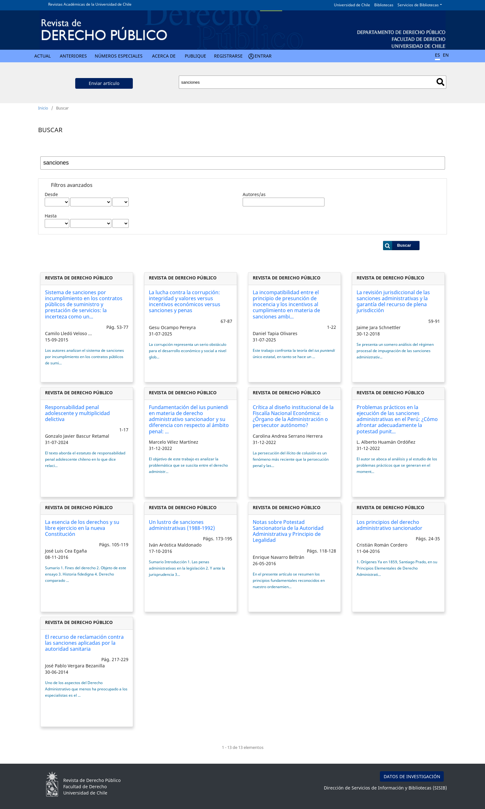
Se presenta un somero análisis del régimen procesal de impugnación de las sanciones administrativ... (395, 351)
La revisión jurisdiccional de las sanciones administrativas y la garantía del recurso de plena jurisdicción (393, 301)
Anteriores (73, 56)
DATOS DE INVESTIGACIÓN (412, 776)
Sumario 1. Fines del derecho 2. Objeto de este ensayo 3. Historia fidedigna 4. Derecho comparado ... (85, 574)
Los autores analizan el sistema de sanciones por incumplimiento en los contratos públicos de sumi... (84, 357)
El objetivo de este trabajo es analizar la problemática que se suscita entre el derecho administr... (188, 465)
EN (446, 55)
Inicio (43, 108)
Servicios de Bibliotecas (418, 5)
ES (437, 55)
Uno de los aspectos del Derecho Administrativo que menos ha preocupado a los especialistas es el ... (86, 689)
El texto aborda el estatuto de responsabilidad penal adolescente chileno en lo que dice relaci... (85, 459)
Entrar (263, 56)
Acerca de (164, 56)
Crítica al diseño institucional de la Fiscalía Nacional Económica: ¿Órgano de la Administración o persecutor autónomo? (293, 416)
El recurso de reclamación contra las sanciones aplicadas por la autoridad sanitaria (84, 642)
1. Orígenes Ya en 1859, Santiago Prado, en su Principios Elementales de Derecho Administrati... (397, 568)
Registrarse (228, 56)
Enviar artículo (104, 83)
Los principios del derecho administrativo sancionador (389, 525)
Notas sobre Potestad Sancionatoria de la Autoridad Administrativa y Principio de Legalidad (288, 531)
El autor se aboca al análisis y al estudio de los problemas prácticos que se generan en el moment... (397, 465)
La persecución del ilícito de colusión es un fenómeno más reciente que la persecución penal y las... (291, 459)
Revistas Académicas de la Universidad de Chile (90, 4)
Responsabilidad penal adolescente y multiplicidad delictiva (77, 413)
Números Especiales (119, 56)
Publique (195, 56)
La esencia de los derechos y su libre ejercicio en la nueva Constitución (82, 528)
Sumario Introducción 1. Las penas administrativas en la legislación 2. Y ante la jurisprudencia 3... (187, 568)
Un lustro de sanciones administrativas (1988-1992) (182, 525)
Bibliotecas (383, 5)
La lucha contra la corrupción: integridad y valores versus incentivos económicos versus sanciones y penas (184, 301)
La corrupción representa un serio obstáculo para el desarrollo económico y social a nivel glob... (187, 351)
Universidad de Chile (352, 5)
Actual (42, 56)
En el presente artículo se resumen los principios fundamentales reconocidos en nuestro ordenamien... (289, 580)
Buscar (440, 82)
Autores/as (254, 194)
